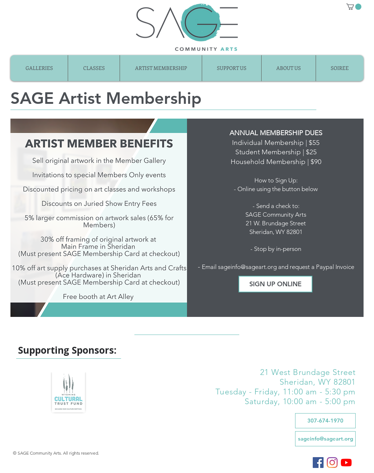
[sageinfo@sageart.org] (325, 438)
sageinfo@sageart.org (247, 266)
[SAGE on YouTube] (346, 462)
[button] (353, 7)
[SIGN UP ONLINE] (275, 284)
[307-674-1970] (325, 420)
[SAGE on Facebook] (318, 462)
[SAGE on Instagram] (332, 462)
